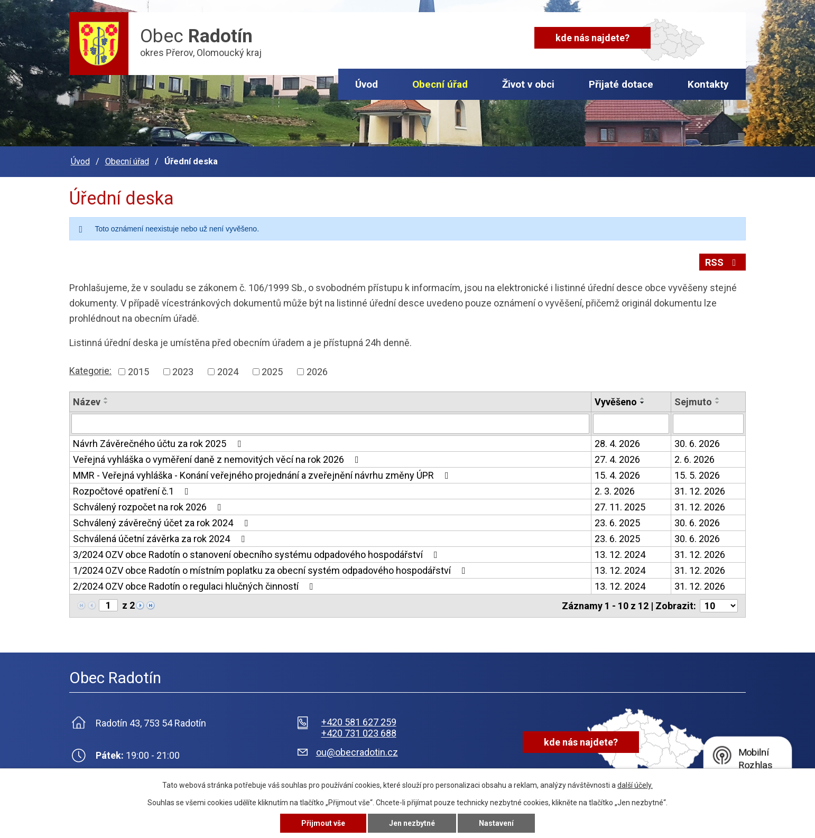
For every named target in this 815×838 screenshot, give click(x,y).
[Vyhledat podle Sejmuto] (708, 424)
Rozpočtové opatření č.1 (133, 491)
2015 (138, 371)
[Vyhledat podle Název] (330, 424)
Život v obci (528, 84)
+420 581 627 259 (358, 722)
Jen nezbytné (412, 823)
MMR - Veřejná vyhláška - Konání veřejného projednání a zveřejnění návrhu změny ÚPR (263, 475)
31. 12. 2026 (699, 491)
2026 (317, 371)
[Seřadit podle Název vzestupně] (106, 398)
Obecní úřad (440, 84)
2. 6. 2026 (694, 459)
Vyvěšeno (616, 401)
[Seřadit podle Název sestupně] (106, 403)
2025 (272, 371)
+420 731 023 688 (358, 733)
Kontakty (708, 84)
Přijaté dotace (621, 84)
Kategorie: (90, 370)
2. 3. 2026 (615, 491)
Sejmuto (693, 401)
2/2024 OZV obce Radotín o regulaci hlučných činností (195, 586)
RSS (722, 262)
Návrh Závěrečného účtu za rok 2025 (159, 443)
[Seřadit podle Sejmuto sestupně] (718, 403)
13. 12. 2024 (620, 554)
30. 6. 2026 (697, 443)
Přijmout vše (323, 823)
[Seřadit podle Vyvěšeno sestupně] (643, 403)
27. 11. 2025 (620, 507)
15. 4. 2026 (617, 475)
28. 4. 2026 (617, 443)
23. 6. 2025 (617, 522)
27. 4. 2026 (617, 459)
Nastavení (496, 823)
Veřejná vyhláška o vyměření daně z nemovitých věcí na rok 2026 (218, 459)
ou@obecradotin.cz (357, 752)
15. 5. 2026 (697, 475)
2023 (182, 371)
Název (86, 401)
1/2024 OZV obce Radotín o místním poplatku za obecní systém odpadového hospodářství (271, 570)
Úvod (366, 84)
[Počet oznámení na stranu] (719, 605)
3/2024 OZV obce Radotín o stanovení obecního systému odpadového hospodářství (257, 554)
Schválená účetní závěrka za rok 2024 (161, 538)
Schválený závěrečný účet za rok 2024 (162, 522)
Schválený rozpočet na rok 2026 (149, 507)
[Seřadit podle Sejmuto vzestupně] (718, 398)
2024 (227, 371)
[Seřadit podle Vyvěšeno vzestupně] (643, 398)
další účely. (635, 785)
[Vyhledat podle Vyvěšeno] (631, 424)
